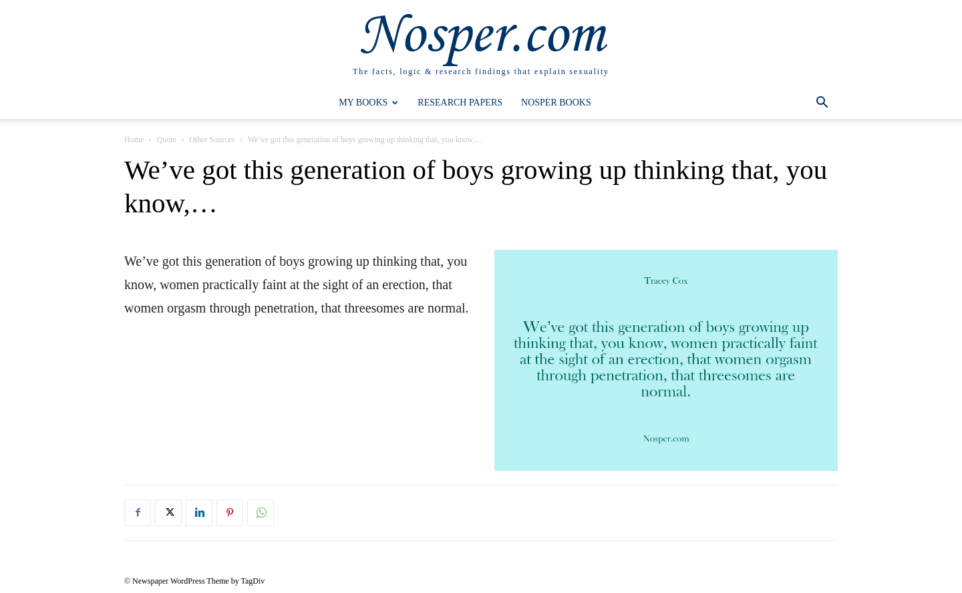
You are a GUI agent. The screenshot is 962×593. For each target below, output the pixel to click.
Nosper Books (556, 102)
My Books (368, 102)
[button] (822, 103)
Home (134, 139)
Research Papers (460, 102)
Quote (166, 139)
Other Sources (211, 139)
